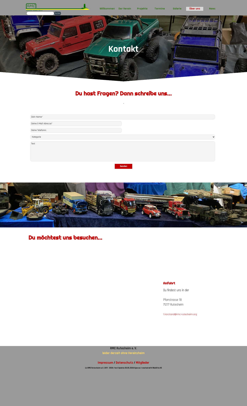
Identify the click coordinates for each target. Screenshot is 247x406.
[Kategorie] (122, 137)
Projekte (142, 8)
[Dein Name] (122, 116)
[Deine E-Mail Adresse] (76, 123)
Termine (160, 8)
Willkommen (107, 8)
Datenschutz (124, 363)
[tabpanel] (123, 98)
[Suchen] (40, 13)
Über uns (194, 8)
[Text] (122, 151)
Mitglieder (142, 363)
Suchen (57, 13)
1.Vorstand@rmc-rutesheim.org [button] (180, 314)
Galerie (177, 8)
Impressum (105, 363)
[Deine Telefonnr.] (76, 130)
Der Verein (125, 8)
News (212, 8)
